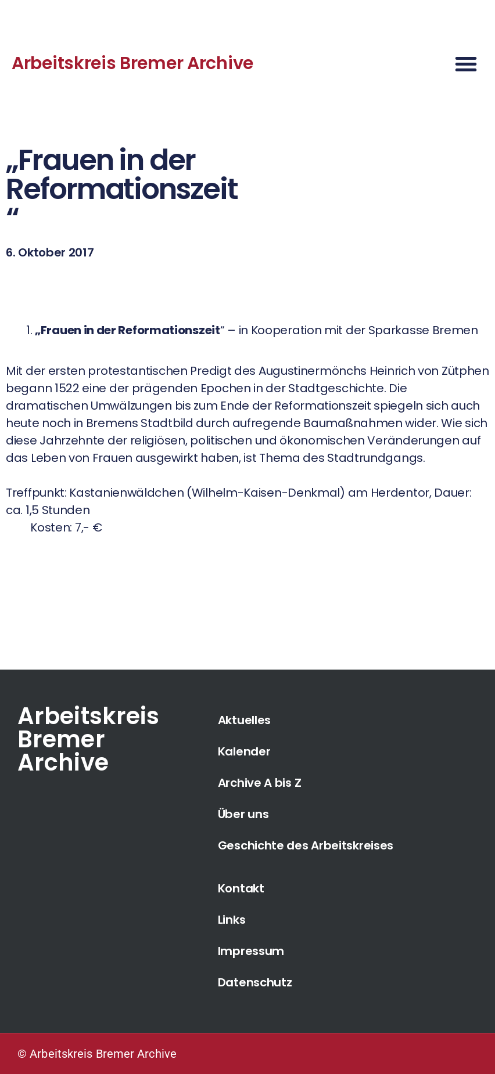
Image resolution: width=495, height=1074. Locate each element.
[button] (466, 63)
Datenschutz (255, 982)
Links (232, 920)
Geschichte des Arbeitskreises (305, 845)
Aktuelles (244, 720)
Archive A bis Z (260, 783)
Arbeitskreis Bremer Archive (132, 63)
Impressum (251, 951)
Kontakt (241, 888)
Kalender (244, 751)
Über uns (243, 814)
